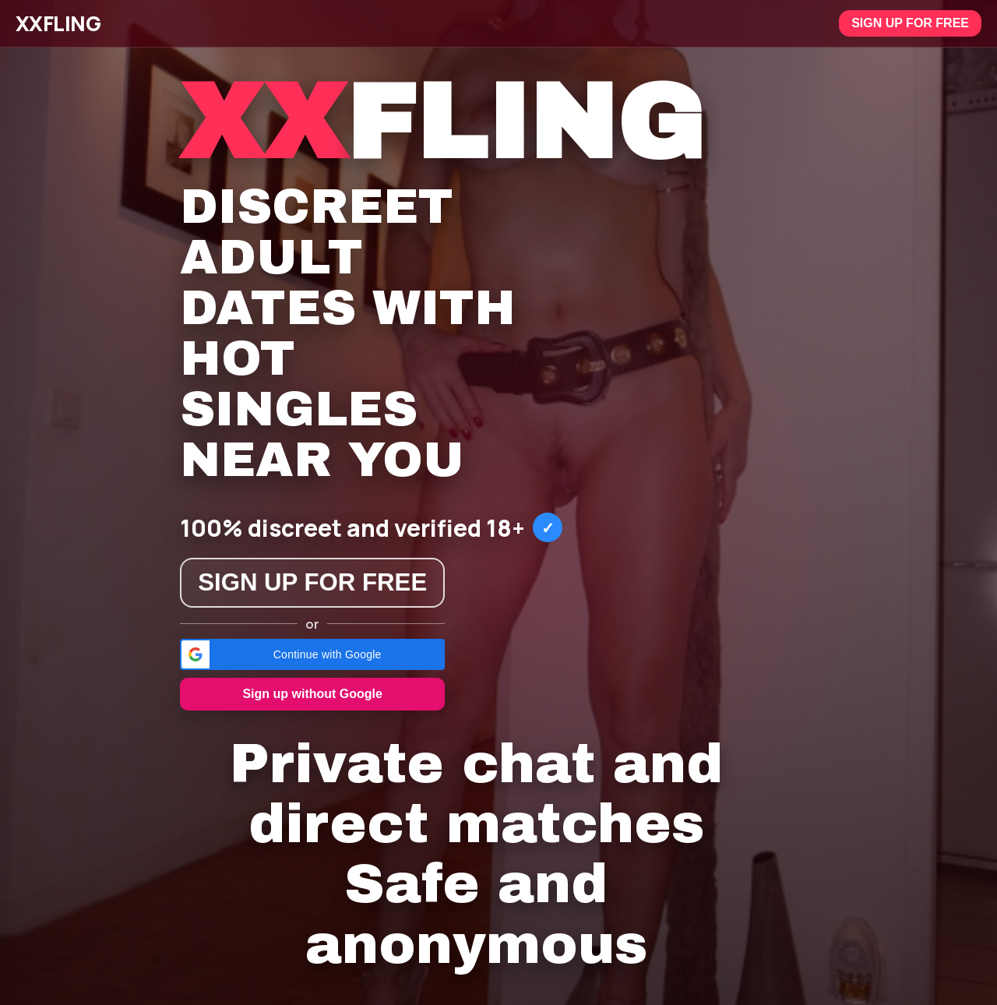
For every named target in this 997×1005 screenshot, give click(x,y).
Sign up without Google (312, 693)
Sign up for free (910, 23)
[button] (312, 654)
